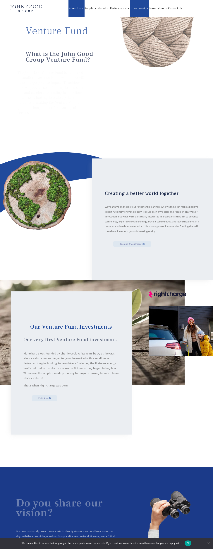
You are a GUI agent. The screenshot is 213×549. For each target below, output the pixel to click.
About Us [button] (76, 8)
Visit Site (51, 398)
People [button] (91, 8)
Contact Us (175, 8)
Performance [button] (120, 8)
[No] (208, 543)
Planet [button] (103, 8)
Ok (188, 543)
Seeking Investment (137, 244)
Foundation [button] (158, 8)
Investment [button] (140, 8)
